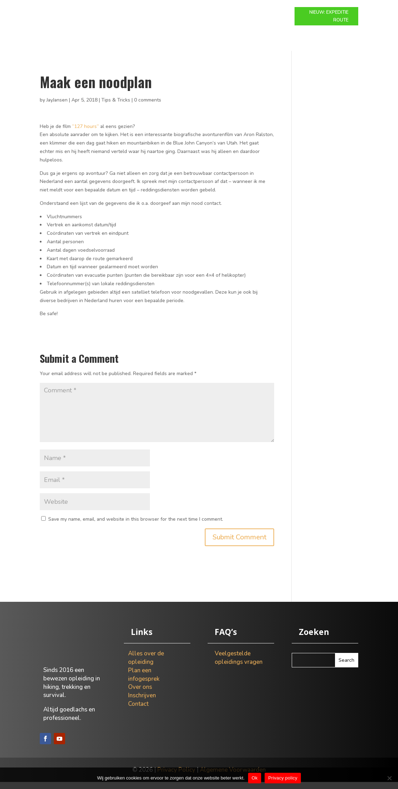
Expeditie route (188, 13)
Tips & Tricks (115, 107)
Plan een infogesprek (143, 681)
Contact (198, 23)
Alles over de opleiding (146, 664)
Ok (255, 778)
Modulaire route (137, 13)
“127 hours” (85, 133)
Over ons (271, 13)
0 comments (147, 107)
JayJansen (57, 107)
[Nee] (389, 778)
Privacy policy (282, 778)
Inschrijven (142, 702)
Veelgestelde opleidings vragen (239, 664)
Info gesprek (234, 13)
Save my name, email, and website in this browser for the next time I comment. (135, 526)
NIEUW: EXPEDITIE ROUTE (328, 16)
